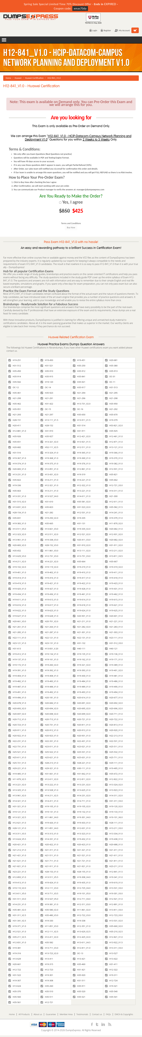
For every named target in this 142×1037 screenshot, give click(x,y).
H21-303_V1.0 (114, 632)
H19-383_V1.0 (17, 523)
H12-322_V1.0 (82, 485)
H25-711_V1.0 (114, 757)
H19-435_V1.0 (82, 882)
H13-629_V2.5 (82, 931)
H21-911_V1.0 (49, 866)
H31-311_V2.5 (17, 915)
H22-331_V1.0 (49, 741)
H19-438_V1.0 (114, 839)
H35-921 (79, 381)
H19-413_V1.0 (17, 882)
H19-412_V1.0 (17, 654)
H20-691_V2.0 (82, 703)
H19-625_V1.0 (114, 610)
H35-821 (111, 474)
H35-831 (14, 517)
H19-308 (47, 980)
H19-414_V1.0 (17, 577)
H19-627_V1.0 (17, 615)
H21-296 (79, 398)
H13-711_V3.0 (49, 947)
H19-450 (47, 360)
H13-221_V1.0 (82, 490)
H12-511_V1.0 (82, 447)
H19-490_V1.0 (114, 686)
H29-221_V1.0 (17, 768)
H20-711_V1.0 (114, 713)
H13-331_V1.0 (17, 496)
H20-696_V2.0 (114, 708)
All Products (24, 1014)
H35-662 (111, 479)
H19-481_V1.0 (114, 675)
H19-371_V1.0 (17, 926)
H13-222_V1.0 (49, 784)
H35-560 (14, 996)
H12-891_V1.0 (114, 904)
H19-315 (47, 964)
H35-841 (79, 376)
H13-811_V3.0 (114, 909)
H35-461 (14, 392)
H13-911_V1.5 (82, 420)
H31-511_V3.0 (17, 898)
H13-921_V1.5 (82, 441)
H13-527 (111, 953)
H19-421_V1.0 (49, 583)
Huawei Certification (34, 78)
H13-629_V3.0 (17, 556)
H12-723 (47, 969)
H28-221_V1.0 (82, 762)
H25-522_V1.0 (49, 752)
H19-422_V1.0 (82, 583)
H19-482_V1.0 (17, 681)
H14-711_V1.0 (82, 800)
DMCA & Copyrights (124, 1014)
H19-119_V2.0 (49, 566)
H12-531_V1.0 (82, 512)
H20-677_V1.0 (114, 697)
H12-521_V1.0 (17, 931)
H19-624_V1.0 (82, 610)
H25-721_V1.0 (17, 762)
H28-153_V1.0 (49, 871)
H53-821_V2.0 (114, 425)
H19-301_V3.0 (114, 893)
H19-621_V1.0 (114, 605)
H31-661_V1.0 (49, 773)
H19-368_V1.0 (49, 458)
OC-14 (46, 387)
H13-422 (111, 958)
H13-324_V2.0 (114, 784)
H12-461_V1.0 (114, 436)
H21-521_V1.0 (82, 855)
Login (93, 30)
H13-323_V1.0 (82, 833)
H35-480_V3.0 (49, 915)
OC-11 (110, 381)
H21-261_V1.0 (17, 626)
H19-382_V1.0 (114, 463)
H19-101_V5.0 (82, 893)
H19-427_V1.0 (49, 588)
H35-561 (14, 1002)
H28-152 (47, 425)
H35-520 (79, 991)
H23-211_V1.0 (114, 866)
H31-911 (79, 430)
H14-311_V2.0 (114, 795)
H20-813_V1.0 (114, 724)
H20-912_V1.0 (49, 730)
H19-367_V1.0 (17, 458)
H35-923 (47, 392)
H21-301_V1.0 (82, 632)
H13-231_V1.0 (17, 474)
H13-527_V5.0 (49, 898)
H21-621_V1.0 (17, 860)
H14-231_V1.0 (17, 904)
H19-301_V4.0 (82, 817)
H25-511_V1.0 (114, 746)
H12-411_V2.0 (49, 937)
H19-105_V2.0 (82, 806)
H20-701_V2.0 (49, 621)
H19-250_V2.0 (49, 517)
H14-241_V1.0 (114, 512)
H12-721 (47, 1002)
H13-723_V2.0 (49, 953)
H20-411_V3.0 (82, 539)
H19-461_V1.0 (82, 594)
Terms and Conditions (71, 223)
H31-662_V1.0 (82, 773)
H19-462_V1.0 (114, 594)
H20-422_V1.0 (49, 844)
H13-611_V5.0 (17, 893)
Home (8, 78)
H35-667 (111, 561)
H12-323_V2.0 (17, 534)
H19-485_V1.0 (17, 773)
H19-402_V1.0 (49, 572)
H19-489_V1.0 (82, 686)
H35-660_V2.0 (114, 926)
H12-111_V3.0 (49, 888)
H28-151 (14, 420)
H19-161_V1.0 (49, 659)
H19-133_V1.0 (114, 811)
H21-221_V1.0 (114, 621)
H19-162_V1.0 (82, 659)
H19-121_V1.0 (17, 811)
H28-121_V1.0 (17, 828)
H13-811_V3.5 (114, 556)
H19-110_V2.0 (17, 888)
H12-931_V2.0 (114, 534)
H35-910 (47, 371)
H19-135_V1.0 (82, 654)
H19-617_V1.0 (49, 605)
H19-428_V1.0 (82, 588)
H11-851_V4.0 (49, 828)
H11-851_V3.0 (49, 926)
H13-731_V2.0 (82, 403)
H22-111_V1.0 (17, 637)
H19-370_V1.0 (114, 458)
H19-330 (47, 920)
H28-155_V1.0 (82, 871)
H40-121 (111, 648)
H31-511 (79, 980)
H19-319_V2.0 (114, 566)
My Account (122, 30)
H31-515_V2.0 (17, 501)
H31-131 (79, 523)
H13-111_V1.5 (49, 420)
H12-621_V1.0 (17, 822)
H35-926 (14, 436)
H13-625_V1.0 (82, 790)
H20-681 (111, 360)
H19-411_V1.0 (114, 572)
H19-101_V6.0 (114, 817)
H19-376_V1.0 (82, 463)
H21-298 (111, 398)
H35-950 (111, 403)
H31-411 (111, 964)
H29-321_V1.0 (49, 768)
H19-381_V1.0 (49, 904)
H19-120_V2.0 (114, 806)
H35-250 (79, 365)
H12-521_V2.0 (82, 534)
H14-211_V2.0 (17, 561)
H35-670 (111, 414)
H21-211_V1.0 (82, 621)
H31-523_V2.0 (82, 507)
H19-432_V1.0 (82, 839)
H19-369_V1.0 (82, 458)
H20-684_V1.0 (49, 703)
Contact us (97, 1014)
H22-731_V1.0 (17, 746)
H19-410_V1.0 (82, 572)
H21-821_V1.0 (17, 866)
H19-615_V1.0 (114, 599)
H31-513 (111, 387)
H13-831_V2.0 (17, 507)
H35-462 (14, 403)
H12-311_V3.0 (82, 904)
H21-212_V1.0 (17, 849)
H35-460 (79, 964)
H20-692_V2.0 (114, 703)
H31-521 (47, 365)
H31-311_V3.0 (114, 800)
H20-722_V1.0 (114, 719)
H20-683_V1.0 (17, 469)
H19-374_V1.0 (17, 463)
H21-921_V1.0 (82, 866)
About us (38, 1014)
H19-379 (111, 420)
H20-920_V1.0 (114, 730)
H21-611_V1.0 (114, 855)
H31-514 (79, 425)
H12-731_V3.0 (49, 556)
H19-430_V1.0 (82, 675)
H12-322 (111, 969)
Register (106, 30)
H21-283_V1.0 (114, 626)
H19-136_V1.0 (114, 654)
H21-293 (14, 414)
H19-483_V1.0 (49, 681)
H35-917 (79, 387)
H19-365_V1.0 (82, 452)
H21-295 (111, 392)
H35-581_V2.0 (82, 501)
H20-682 (14, 447)
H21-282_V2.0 (82, 626)
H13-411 (47, 958)
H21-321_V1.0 (82, 849)
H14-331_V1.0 (49, 839)
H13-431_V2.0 (49, 474)
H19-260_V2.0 (49, 664)
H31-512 (14, 365)
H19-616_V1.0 (17, 605)
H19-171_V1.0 (114, 659)
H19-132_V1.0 (82, 811)
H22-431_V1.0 (82, 741)
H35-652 (14, 550)
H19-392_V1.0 (49, 670)
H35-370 (14, 991)
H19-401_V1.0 (17, 572)
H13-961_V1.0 (17, 539)
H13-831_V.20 (49, 648)
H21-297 (47, 414)
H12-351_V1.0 (82, 926)
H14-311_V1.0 (114, 490)
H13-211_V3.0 (114, 828)
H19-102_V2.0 (17, 566)
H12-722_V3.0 (82, 915)
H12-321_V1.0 (49, 485)
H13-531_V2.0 (114, 920)
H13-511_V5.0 (17, 528)
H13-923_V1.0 (114, 790)
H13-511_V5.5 (49, 877)
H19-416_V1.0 (49, 577)
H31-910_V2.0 (82, 545)
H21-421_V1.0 (17, 855)
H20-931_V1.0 (82, 735)
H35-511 (47, 996)
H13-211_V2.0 (114, 550)
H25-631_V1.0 (82, 757)
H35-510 (47, 991)
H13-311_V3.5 (17, 833)
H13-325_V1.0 (17, 790)
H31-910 (47, 430)
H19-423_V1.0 (114, 583)
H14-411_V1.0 (49, 800)
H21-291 (47, 398)
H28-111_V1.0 (114, 822)
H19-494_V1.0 (114, 692)
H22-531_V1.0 (114, 741)
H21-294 (79, 392)
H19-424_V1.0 (49, 882)
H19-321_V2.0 (82, 664)
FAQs (108, 1014)
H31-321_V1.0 (17, 806)
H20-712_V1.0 (17, 719)
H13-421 (79, 958)
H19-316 (14, 953)
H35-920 (79, 975)
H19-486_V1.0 (114, 681)
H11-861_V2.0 (82, 909)
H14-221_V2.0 (49, 561)
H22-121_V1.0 (49, 637)
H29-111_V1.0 (114, 762)
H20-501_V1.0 (82, 615)
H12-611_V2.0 (49, 779)
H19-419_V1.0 (17, 583)
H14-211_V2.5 (49, 795)
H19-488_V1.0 (49, 686)
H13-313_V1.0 (49, 833)
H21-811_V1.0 (114, 860)
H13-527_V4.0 (49, 496)
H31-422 (47, 403)
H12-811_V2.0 (82, 779)
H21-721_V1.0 (82, 860)
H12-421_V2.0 (82, 436)
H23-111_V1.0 (114, 637)
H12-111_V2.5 (49, 931)
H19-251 (14, 360)
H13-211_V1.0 (49, 490)
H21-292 (111, 409)
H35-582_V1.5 (114, 507)
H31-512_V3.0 (114, 643)
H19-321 (111, 986)
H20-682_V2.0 (114, 539)
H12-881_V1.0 (17, 430)
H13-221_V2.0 (17, 784)
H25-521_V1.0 (17, 752)
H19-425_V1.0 (17, 588)
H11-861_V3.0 (49, 550)
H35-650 (79, 414)
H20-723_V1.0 (17, 724)
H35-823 (47, 507)
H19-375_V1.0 (49, 463)
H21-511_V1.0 (49, 855)
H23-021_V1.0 (82, 746)
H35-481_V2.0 (17, 909)
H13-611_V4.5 (82, 942)
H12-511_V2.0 (49, 534)
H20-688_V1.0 (114, 844)
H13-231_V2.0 (82, 784)
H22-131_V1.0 (82, 637)
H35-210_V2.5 (114, 931)
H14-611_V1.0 (82, 496)
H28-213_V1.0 (49, 762)
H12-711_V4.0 (82, 898)
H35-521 (79, 996)
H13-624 (14, 986)
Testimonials (82, 1014)
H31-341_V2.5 (17, 920)
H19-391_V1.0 (17, 670)
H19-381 (14, 947)
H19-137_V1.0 (17, 659)
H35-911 (79, 986)
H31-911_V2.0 (114, 545)
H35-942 (14, 381)
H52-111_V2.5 (49, 447)
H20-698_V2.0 (49, 713)
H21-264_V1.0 (49, 626)
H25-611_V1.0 (17, 757)
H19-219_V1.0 (82, 566)
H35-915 (47, 376)
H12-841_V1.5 (114, 871)
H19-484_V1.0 (82, 681)
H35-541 (111, 996)
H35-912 (79, 371)
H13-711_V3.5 (49, 893)
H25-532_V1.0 (114, 752)
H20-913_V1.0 (82, 730)
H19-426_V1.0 (49, 822)
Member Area (66, 1014)
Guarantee (51, 1014)
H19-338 (79, 920)
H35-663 (14, 490)
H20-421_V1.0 (17, 844)
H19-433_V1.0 (82, 822)
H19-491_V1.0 (17, 692)
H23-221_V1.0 (17, 871)
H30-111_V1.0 (82, 768)
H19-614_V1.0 (82, 599)
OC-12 (13, 387)
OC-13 (78, 953)
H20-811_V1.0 (82, 724)
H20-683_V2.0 (17, 545)
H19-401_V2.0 (114, 670)
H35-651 (14, 441)
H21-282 (47, 512)
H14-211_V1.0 (49, 479)
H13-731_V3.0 (82, 556)
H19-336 (14, 485)
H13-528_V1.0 (49, 790)
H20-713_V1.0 (49, 719)
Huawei (18, 78)
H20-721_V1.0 (82, 719)
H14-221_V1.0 (82, 479)
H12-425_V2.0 (82, 937)
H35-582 (47, 942)
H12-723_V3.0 (114, 915)
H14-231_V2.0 (82, 795)
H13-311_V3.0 (114, 947)
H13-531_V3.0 (114, 888)
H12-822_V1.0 (114, 779)
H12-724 (111, 980)
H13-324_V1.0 (49, 452)
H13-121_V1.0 (114, 447)
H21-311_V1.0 (49, 849)
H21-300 (111, 496)
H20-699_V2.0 (82, 713)
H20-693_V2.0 (17, 708)
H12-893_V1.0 (17, 877)
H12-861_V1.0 (82, 469)
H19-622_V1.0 (17, 610)
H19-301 (47, 975)
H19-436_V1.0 (49, 594)
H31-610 (47, 501)
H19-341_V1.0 (114, 877)
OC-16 (78, 409)
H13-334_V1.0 (114, 833)
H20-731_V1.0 (49, 724)
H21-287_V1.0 (49, 632)
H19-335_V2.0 (82, 528)
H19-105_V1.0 (49, 806)
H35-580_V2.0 (49, 909)
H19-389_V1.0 (114, 664)
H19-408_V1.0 (49, 675)
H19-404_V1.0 (17, 675)
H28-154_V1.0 (17, 512)
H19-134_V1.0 (49, 654)
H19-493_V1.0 (82, 692)
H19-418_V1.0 (114, 577)
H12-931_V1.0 (114, 469)
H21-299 (14, 398)
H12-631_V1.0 (82, 828)
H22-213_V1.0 (114, 735)
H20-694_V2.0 (49, 708)
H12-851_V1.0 (49, 469)
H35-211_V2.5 (17, 937)
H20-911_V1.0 (17, 730)
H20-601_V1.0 (114, 615)
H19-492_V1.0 (49, 692)
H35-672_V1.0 (114, 773)
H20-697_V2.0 (17, 713)
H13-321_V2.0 (49, 441)
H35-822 (14, 479)
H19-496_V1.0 (17, 697)
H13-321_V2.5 (17, 817)
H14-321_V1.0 (17, 800)
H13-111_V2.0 (82, 550)
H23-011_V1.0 (49, 746)
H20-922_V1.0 (17, 735)
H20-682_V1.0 (114, 528)
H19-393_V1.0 (82, 670)
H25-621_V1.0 (49, 757)
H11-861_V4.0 (49, 817)
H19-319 (79, 474)
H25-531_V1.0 (82, 752)
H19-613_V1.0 (49, 599)
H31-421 (79, 969)
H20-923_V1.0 (49, 735)
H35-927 (47, 436)
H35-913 (111, 371)
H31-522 (14, 975)
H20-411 (14, 425)
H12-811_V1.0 (82, 947)
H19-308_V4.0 (82, 877)
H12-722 (14, 969)
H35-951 (14, 409)
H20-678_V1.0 (17, 703)
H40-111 (79, 648)
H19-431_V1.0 (114, 588)
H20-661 (14, 964)
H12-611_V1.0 (114, 501)
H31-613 (14, 648)
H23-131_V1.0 (49, 643)
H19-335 (79, 517)
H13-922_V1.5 (114, 942)
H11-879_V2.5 (17, 779)
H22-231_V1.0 (17, 741)
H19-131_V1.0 (49, 811)
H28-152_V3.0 (49, 545)
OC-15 (46, 409)
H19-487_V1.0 (17, 686)
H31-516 (14, 452)
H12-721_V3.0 (114, 485)
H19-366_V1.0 (114, 452)
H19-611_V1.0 (17, 599)
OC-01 (110, 376)
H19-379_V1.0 (114, 517)
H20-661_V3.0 (17, 621)
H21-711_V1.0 (49, 860)
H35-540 (111, 991)
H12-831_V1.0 (17, 942)
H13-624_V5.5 (17, 839)
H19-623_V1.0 (49, 610)
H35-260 (47, 986)
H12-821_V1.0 (114, 937)
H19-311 (111, 975)
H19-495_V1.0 (114, 768)
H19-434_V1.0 (17, 594)
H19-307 (14, 980)
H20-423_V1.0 (82, 844)
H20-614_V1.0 (82, 697)
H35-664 (79, 561)
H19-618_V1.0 (82, 605)
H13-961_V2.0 (17, 795)
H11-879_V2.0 (114, 523)
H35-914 (14, 376)
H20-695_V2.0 (82, 708)
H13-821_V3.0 (49, 528)
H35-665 (47, 523)
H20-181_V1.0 (49, 697)
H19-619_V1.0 (114, 882)
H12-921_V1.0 (114, 898)
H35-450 (14, 371)
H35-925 (111, 430)
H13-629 (14, 958)
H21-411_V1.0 (114, 849)
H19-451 (79, 360)
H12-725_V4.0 (82, 888)
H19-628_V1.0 (49, 615)
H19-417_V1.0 (82, 577)
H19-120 (47, 381)
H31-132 (79, 643)
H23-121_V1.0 (17, 643)
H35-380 (111, 365)
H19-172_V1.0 (17, 664)
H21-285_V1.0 (17, 632)
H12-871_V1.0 (114, 441)
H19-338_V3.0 (49, 539)
